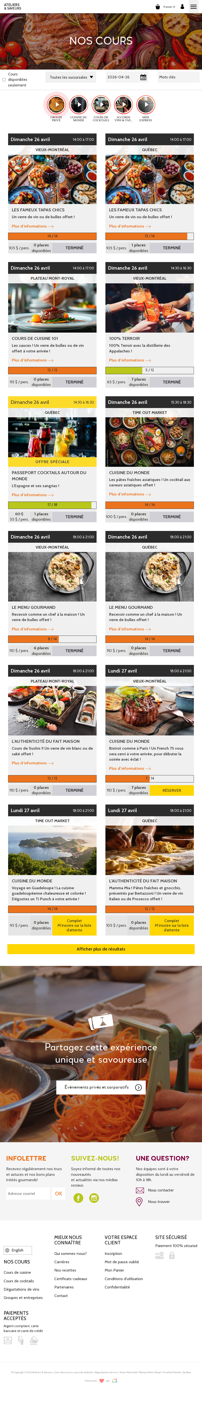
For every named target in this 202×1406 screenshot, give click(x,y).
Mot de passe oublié (122, 1262)
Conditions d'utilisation (124, 1278)
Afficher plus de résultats (101, 949)
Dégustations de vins (21, 1289)
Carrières (61, 1262)
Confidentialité (117, 1287)
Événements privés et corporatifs (103, 1087)
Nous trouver (153, 1202)
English (14, 1250)
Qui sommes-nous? (70, 1253)
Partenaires (64, 1287)
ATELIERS (12, 6)
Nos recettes (65, 1270)
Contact (61, 1295)
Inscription (113, 1253)
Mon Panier (114, 1270)
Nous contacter (155, 1190)
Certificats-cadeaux (70, 1278)
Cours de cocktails (19, 1281)
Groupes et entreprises (23, 1297)
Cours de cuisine (17, 1272)
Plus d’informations (33, 226)
